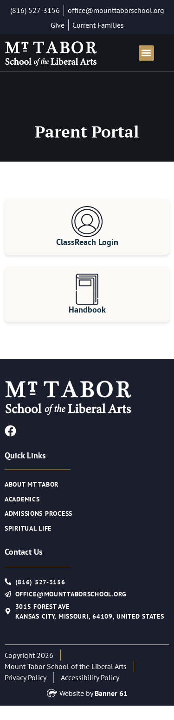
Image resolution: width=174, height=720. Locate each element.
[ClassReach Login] (87, 221)
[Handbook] (87, 289)
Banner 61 (111, 693)
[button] (146, 53)
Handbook (87, 309)
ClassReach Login (87, 242)
